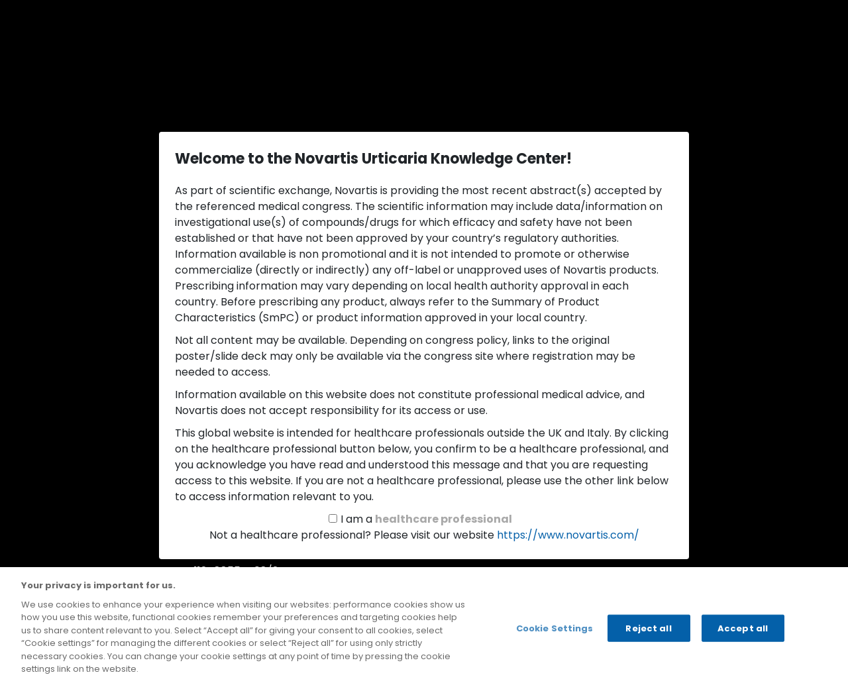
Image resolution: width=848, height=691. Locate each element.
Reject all (648, 627)
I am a (426, 519)
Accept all (742, 627)
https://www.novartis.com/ (568, 535)
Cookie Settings (555, 627)
